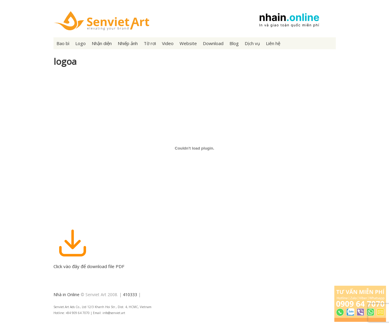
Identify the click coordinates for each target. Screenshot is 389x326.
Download (213, 43)
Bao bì (62, 43)
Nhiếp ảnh (128, 43)
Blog (234, 43)
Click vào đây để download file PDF (88, 263)
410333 (130, 294)
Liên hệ (273, 43)
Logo (80, 43)
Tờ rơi (150, 43)
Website (188, 43)
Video (168, 43)
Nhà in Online (66, 294)
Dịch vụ (252, 43)
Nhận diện (102, 43)
